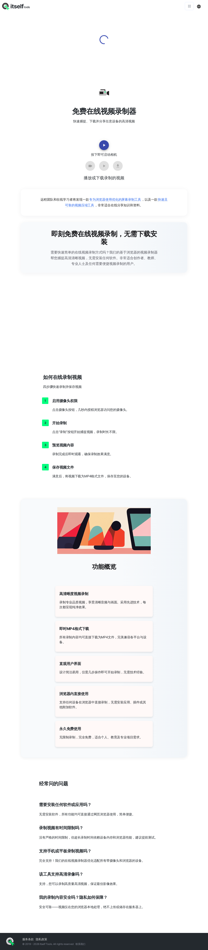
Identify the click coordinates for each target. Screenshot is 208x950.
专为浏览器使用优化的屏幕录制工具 (115, 199)
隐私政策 (41, 939)
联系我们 (80, 944)
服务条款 (28, 939)
